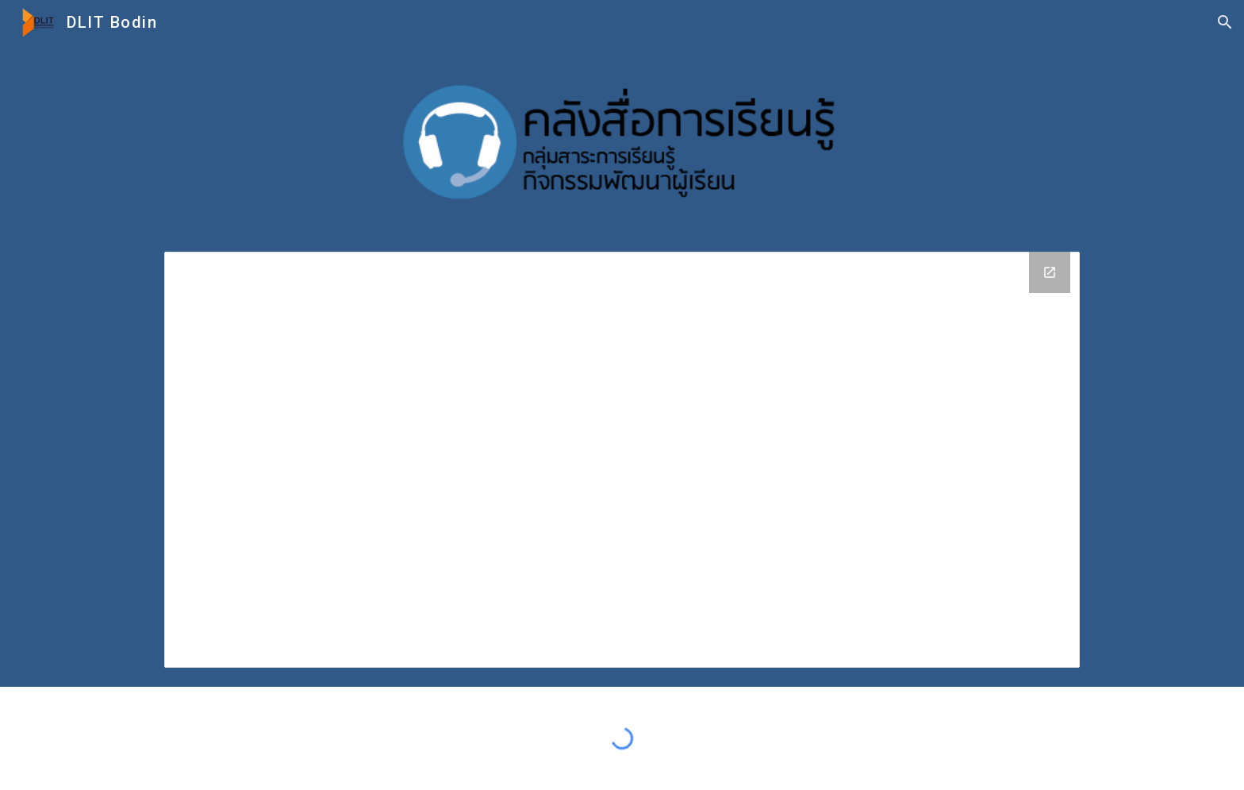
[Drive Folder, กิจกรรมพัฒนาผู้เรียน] (622, 460)
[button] (1225, 22)
